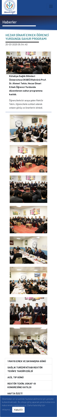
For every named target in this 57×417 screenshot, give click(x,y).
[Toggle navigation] (51, 6)
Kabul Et (18, 409)
